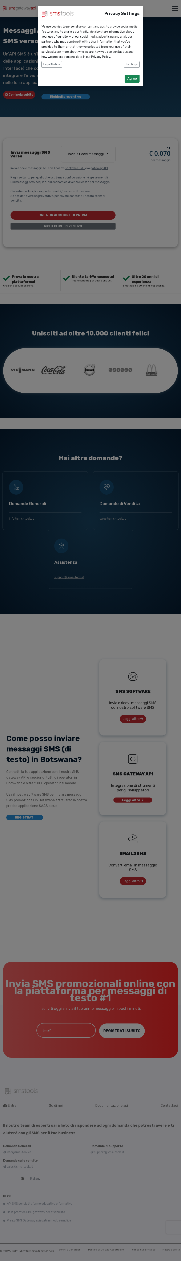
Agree (132, 79)
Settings (132, 64)
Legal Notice (51, 64)
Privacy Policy (100, 57)
